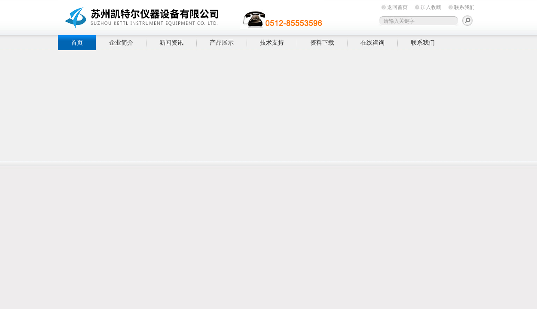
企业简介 (121, 42)
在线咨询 (372, 42)
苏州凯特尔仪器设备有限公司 (191, 16)
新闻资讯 (171, 42)
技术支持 (272, 42)
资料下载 (322, 42)
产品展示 (222, 42)
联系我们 (464, 7)
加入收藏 (431, 7)
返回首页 (397, 7)
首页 (77, 42)
